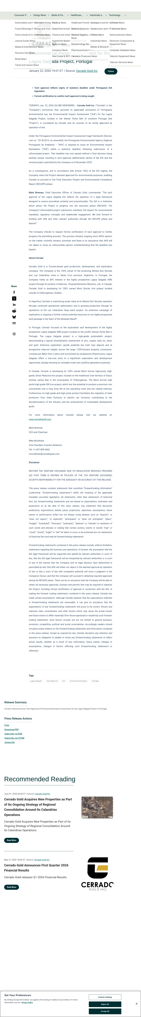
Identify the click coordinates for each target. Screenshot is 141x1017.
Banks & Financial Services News (58, 15)
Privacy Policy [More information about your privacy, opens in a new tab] (27, 1002)
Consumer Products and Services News (21, 15)
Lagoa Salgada (36, 681)
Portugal (95, 681)
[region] (70, 1004)
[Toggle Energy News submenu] (48, 15)
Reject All (105, 1004)
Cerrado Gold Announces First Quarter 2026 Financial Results (36, 867)
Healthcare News (77, 15)
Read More (11, 840)
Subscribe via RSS (13, 734)
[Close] (137, 1004)
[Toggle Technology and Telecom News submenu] (125, 15)
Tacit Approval (52, 681)
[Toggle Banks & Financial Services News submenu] (68, 15)
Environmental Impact (78, 681)
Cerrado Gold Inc (87, 70)
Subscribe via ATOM (14, 738)
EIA (64, 681)
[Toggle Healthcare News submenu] (87, 15)
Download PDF (11, 729)
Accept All (105, 1011)
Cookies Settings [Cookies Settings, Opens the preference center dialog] (105, 997)
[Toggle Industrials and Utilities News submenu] (106, 15)
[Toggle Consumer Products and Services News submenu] (30, 15)
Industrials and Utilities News (97, 15)
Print (6, 725)
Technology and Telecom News (116, 15)
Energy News (39, 15)
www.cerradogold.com (40, 419)
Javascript (9, 742)
